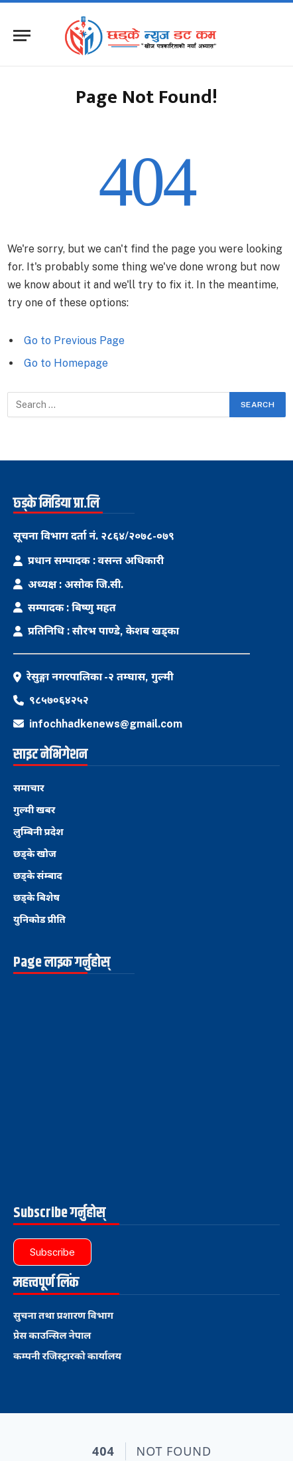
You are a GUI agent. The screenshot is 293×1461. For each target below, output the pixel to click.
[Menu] (21, 35)
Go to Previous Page (74, 340)
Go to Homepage (66, 363)
